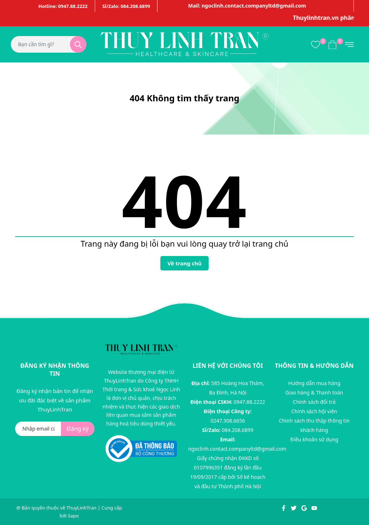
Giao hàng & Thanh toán (314, 392)
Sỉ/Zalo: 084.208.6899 (126, 6)
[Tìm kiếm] (78, 44)
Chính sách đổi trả (314, 401)
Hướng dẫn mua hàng (314, 383)
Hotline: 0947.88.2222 (63, 6)
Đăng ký (78, 429)
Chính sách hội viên (314, 411)
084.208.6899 (238, 430)
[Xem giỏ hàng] (332, 44)
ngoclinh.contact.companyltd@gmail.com (237, 448)
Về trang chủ (185, 263)
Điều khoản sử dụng (314, 439)
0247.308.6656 (227, 420)
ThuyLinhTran (81, 507)
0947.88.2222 (249, 401)
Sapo (73, 515)
